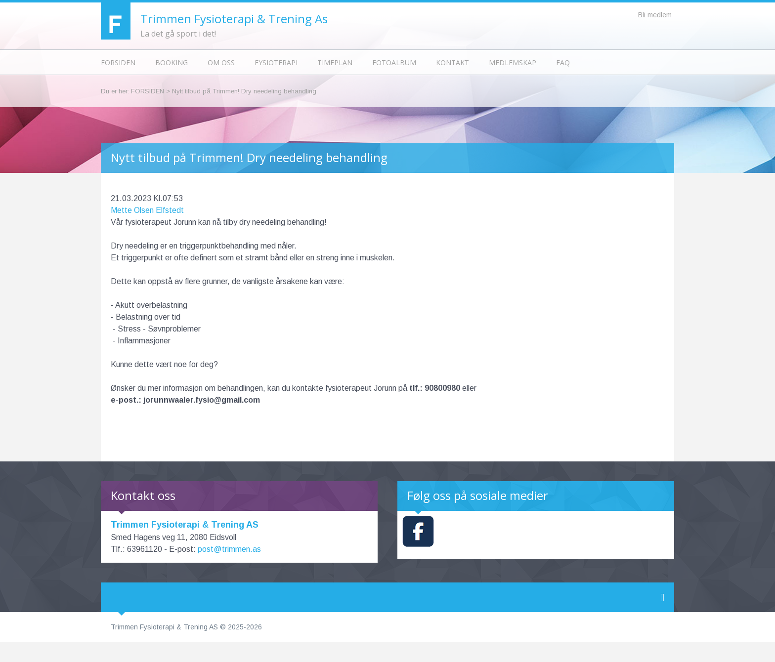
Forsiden (118, 62)
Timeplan (334, 62)
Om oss (221, 62)
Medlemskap (512, 62)
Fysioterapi (276, 62)
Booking (171, 62)
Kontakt (452, 62)
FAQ (563, 62)
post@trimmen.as (229, 549)
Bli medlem (655, 15)
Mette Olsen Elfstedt (147, 210)
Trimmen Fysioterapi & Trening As (234, 18)
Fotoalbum (394, 62)
